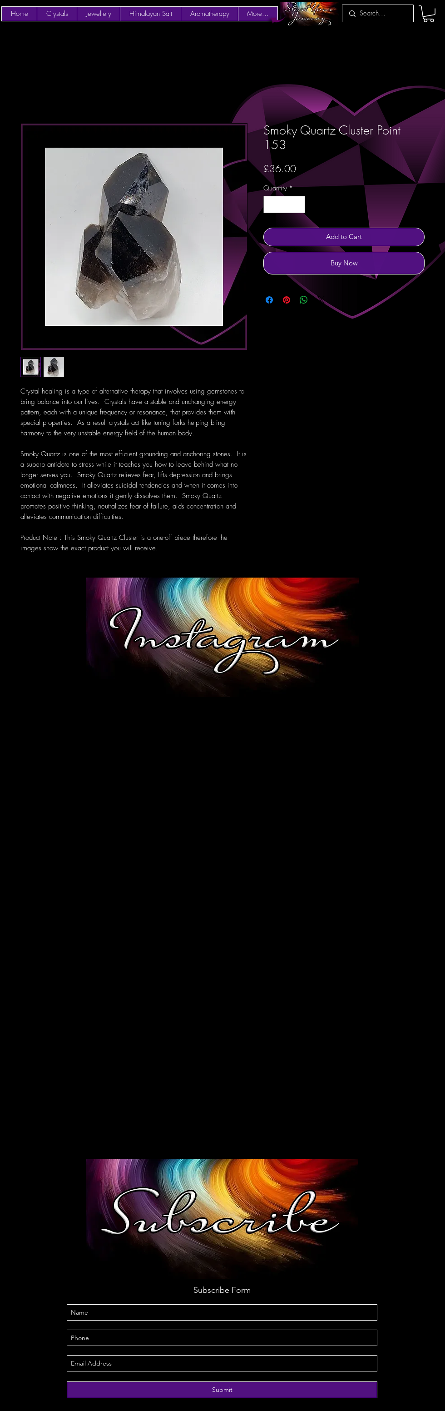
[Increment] (298, 204)
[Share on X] (321, 299)
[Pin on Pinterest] (286, 299)
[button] (429, 13)
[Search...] (377, 13)
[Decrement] (271, 204)
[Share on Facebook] (269, 299)
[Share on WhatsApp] (303, 299)
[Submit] (222, 1389)
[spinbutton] (284, 204)
